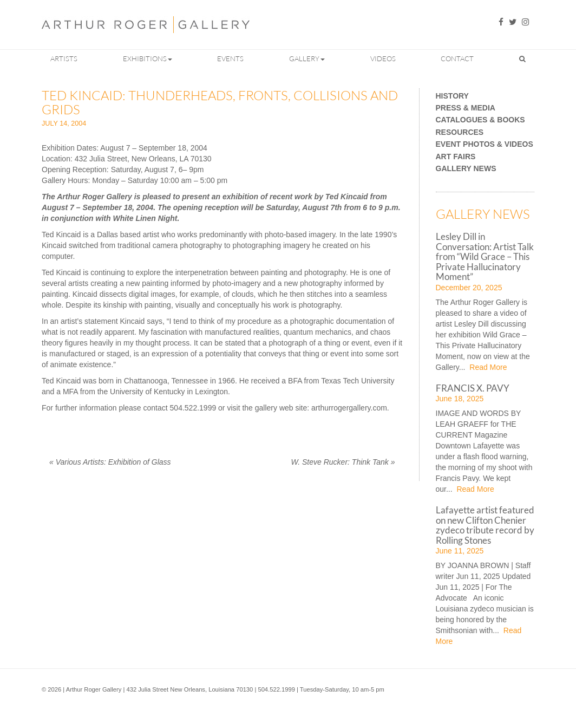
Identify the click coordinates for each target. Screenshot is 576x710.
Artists (63, 58)
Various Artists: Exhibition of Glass (110, 462)
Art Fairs (456, 157)
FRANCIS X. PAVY (472, 388)
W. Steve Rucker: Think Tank (343, 462)
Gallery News (466, 169)
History (452, 96)
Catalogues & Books (480, 120)
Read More (487, 367)
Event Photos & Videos (484, 144)
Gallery (307, 58)
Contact (457, 58)
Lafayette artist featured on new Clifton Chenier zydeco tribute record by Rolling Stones (485, 524)
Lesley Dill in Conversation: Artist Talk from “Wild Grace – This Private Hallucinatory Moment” (485, 256)
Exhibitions (147, 58)
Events (230, 58)
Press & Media (465, 108)
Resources (460, 132)
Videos (383, 58)
